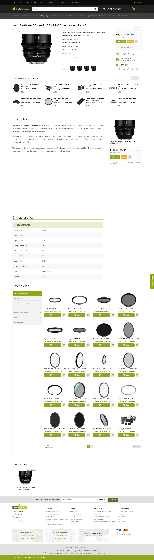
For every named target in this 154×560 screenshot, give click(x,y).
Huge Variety (97, 514)
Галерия (50, 2)
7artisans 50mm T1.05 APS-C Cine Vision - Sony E (122, 142)
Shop (20, 2)
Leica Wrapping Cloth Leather (31, 99)
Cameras (16, 16)
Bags (47, 16)
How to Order (74, 511)
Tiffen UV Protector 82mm (76, 309)
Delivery (72, 516)
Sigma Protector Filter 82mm (52, 339)
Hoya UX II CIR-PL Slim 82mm (77, 339)
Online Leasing (74, 522)
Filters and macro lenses (21, 293)
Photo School (122, 516)
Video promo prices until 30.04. (125, 47)
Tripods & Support (56, 16)
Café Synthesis (122, 522)
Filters (65, 16)
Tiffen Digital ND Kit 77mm (125, 429)
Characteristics (31, 557)
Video (28, 16)
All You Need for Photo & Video (103, 511)
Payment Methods (75, 514)
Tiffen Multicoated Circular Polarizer (103, 369)
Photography (61, 2)
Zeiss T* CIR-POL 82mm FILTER (102, 429)
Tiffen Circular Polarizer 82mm (126, 309)
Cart (138, 9)
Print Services (50, 516)
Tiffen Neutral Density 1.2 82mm (102, 339)
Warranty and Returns (76, 519)
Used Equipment (123, 16)
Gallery (120, 519)
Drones (35, 16)
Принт (31, 2)
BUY (22, 92)
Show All (135, 78)
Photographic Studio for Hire (54, 524)
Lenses (23, 16)
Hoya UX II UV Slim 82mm (127, 99)
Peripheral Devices (91, 16)
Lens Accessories (18, 298)
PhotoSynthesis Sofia (52, 511)
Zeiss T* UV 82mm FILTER (51, 399)
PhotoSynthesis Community (126, 511)
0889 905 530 (18, 517)
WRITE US (17, 514)
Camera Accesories (19, 322)
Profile (139, 2)
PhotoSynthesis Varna (52, 514)
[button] (120, 70)
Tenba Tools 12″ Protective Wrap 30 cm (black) (95, 99)
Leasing (130, 41)
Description (18, 557)
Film (70, 16)
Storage (81, 16)
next (95, 446)
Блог (41, 2)
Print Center (121, 514)
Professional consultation (101, 516)
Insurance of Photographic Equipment (105, 522)
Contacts (73, 2)
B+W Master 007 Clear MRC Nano (102, 399)
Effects (15, 317)
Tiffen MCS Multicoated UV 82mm (78, 369)
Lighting (41, 16)
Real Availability (98, 519)
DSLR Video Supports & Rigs (22, 303)
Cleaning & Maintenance (21, 312)
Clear (135, 465)
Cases (15, 308)
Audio (75, 16)
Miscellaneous (112, 16)
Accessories (102, 16)
